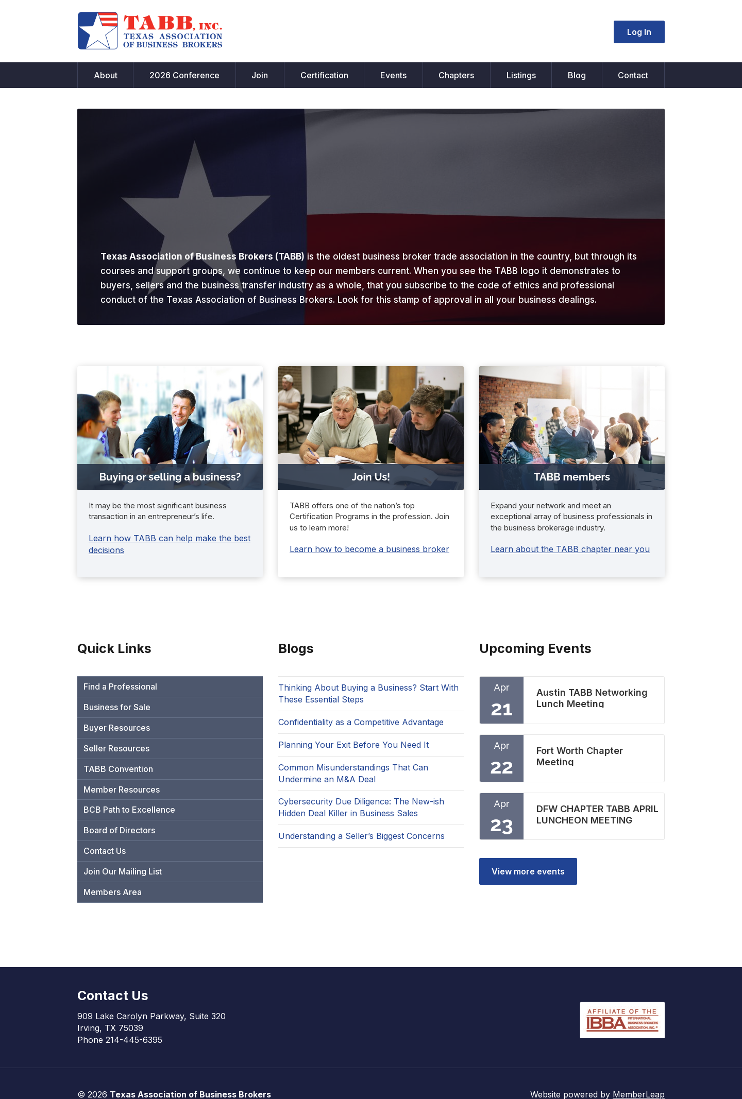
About (105, 75)
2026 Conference (184, 75)
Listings (521, 75)
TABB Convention (118, 769)
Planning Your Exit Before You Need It (353, 745)
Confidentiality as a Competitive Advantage (361, 722)
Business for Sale (116, 707)
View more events (528, 871)
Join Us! (371, 477)
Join (259, 75)
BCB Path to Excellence (129, 809)
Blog (577, 75)
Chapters (456, 75)
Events (393, 75)
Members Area (112, 892)
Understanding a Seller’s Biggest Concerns (361, 836)
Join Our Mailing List (122, 871)
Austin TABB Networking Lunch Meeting (592, 697)
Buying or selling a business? (170, 477)
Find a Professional (120, 686)
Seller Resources (116, 748)
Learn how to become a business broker (369, 549)
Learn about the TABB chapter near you (570, 549)
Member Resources (121, 789)
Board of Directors (119, 830)
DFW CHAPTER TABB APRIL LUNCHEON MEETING (597, 813)
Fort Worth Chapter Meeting (579, 755)
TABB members (572, 477)
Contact (633, 75)
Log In (639, 32)
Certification (324, 75)
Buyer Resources (116, 728)
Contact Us (104, 851)
